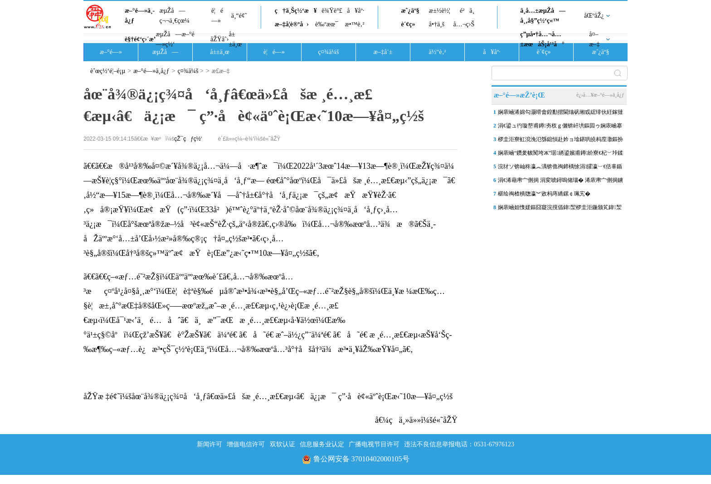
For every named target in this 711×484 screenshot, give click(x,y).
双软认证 (282, 444)
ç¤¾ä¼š (328, 52)
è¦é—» (217, 15)
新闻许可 (209, 444)
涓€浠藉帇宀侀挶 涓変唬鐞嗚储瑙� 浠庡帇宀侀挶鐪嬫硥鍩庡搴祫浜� (560, 182)
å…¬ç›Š (463, 24)
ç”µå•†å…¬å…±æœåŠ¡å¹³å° (542, 39)
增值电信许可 (246, 444)
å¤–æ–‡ (594, 39)
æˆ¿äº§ (410, 10)
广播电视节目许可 (374, 444)
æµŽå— (165, 52)
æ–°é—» (111, 52)
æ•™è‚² (354, 24)
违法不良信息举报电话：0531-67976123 (459, 444)
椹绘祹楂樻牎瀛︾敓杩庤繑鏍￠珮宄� (544, 194)
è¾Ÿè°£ (331, 10)
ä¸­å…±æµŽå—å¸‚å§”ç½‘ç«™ (542, 15)
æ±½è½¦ (439, 10)
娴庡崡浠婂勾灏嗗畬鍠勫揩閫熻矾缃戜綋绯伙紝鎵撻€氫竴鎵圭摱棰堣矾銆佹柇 (560, 114)
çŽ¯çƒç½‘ (188, 139)
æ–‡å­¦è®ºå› (292, 24)
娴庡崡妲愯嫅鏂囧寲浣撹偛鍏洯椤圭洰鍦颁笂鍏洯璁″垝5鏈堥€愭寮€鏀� (560, 209)
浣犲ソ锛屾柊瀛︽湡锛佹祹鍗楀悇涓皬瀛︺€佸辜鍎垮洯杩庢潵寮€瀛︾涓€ (560, 168)
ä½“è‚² (437, 52)
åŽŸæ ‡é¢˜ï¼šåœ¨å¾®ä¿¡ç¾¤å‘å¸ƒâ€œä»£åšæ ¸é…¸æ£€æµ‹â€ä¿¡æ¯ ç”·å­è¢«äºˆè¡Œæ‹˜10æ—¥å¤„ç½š (268, 396)
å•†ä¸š (436, 24)
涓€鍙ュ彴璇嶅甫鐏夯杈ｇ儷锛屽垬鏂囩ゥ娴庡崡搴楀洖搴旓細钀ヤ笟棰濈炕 (560, 127)
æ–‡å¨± (383, 52)
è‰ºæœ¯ (326, 24)
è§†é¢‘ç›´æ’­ (140, 39)
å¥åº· (355, 10)
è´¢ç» (410, 24)
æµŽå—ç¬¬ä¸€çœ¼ (174, 15)
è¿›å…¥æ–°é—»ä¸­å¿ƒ (600, 95)
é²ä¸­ (467, 10)
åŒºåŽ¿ (594, 15)
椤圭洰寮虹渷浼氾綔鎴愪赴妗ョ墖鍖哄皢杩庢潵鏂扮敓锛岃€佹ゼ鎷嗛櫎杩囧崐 (560, 141)
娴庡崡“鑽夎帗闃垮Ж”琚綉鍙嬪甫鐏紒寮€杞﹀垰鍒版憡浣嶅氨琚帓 (560, 155)
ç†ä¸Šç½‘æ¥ (296, 10)
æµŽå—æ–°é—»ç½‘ (175, 39)
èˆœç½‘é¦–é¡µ (107, 71)
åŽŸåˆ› (219, 39)
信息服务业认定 (322, 444)
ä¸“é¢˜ (239, 15)
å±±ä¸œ (235, 39)
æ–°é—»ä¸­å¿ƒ (140, 15)
